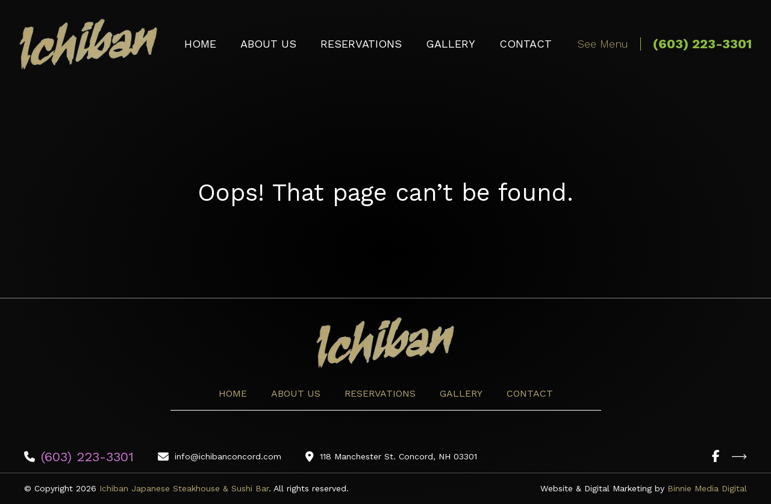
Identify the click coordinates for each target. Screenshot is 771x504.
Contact (525, 43)
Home (200, 43)
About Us (268, 43)
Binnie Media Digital (707, 488)
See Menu (603, 43)
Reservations (361, 43)
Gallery (450, 43)
